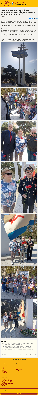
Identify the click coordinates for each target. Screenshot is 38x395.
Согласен (19, 393)
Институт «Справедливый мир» (7, 379)
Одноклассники (4, 372)
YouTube (17, 370)
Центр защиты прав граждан (6, 380)
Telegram (3, 368)
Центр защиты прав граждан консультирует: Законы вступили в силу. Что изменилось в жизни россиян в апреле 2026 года (17, 344)
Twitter (2, 370)
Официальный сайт (5, 365)
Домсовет (3, 385)
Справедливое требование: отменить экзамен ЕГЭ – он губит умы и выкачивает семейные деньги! (18, 353)
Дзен (2, 369)
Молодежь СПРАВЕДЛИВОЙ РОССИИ (6, 382)
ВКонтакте (3, 371)
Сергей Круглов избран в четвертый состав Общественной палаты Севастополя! (18, 355)
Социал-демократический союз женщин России (7, 384)
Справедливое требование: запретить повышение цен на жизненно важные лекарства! (17, 350)
